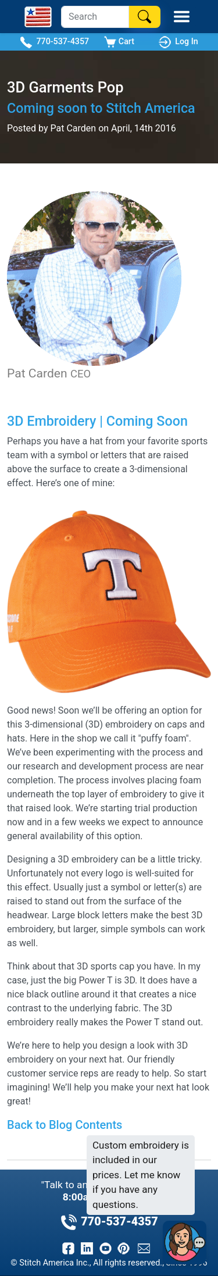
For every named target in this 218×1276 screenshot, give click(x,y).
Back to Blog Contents (64, 1125)
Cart (119, 42)
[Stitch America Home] (38, 16)
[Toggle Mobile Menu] (181, 16)
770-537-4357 (54, 42)
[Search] (95, 17)
